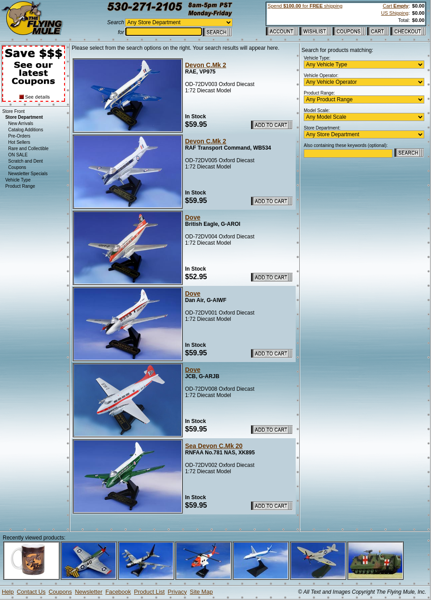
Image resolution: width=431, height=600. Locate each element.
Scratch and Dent (25, 161)
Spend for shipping (304, 6)
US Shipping (395, 13)
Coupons (17, 167)
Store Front (13, 111)
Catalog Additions (25, 129)
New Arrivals (20, 123)
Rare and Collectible (28, 148)
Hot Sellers (19, 142)
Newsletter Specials (27, 173)
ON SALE (17, 154)
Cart (395, 6)
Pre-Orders (19, 136)
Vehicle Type (18, 179)
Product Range (20, 186)
